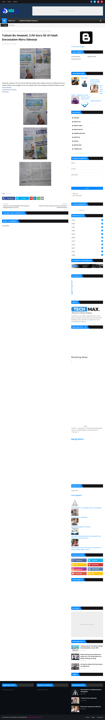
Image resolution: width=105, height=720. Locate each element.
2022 (87, 224)
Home (3, 1)
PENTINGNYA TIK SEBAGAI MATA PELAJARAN (86, 508)
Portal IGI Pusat (76, 59)
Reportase (77, 145)
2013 (87, 248)
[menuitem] (4, 20)
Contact (15, 1)
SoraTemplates (13, 717)
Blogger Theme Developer (34, 717)
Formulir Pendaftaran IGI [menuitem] (28, 21)
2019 (87, 234)
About (9, 1)
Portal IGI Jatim (75, 56)
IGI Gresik (6, 44)
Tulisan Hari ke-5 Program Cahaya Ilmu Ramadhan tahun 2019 (91, 647)
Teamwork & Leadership (79, 517)
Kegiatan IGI (78, 129)
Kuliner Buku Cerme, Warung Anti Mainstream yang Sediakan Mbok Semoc (86, 548)
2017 (87, 241)
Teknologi (78, 149)
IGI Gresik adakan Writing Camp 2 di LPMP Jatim (91, 665)
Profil (76, 141)
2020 (87, 230)
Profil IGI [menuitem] (11, 21)
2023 (87, 220)
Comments (77, 196)
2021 (87, 227)
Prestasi (77, 137)
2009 (87, 255)
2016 (87, 244)
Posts (75, 194)
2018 (87, 237)
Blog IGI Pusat (92, 56)
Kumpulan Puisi (79, 133)
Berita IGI (9, 31)
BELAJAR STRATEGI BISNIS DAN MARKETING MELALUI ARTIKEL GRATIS (86, 537)
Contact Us (100, 717)
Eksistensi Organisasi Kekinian (81, 527)
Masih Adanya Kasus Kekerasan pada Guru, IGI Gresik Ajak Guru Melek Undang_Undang (91, 656)
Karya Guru (78, 125)
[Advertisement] (77, 397)
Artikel (76, 118)
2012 (87, 251)
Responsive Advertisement (67, 11)
